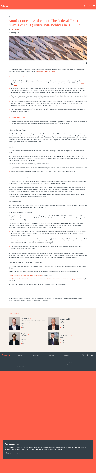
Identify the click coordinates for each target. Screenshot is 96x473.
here (82, 83)
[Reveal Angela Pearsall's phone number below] (33, 342)
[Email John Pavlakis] (73, 327)
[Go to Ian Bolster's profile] (26, 318)
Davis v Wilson (41, 71)
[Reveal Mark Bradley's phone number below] (72, 340)
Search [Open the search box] (87, 6)
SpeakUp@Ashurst (21, 367)
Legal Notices (36, 363)
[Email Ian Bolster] (33, 328)
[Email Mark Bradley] (73, 342)
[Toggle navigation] (94, 6)
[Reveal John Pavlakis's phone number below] (72, 325)
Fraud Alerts (35, 359)
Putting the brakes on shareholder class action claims (25, 275)
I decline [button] (17, 453)
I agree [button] (8, 453)
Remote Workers (52, 359)
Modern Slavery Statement (23, 363)
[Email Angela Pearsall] (33, 344)
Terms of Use (36, 355)
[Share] (83, 63)
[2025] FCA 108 (50, 71)
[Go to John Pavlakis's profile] (66, 319)
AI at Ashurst (51, 363)
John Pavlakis (15, 29)
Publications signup (68, 359)
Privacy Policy (51, 355)
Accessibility (20, 355)
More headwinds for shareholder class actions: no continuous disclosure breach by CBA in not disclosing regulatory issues (46, 279)
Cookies (19, 359)
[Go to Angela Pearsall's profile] (25, 334)
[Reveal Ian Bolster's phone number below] (33, 326)
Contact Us (66, 355)
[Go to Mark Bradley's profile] (66, 335)
